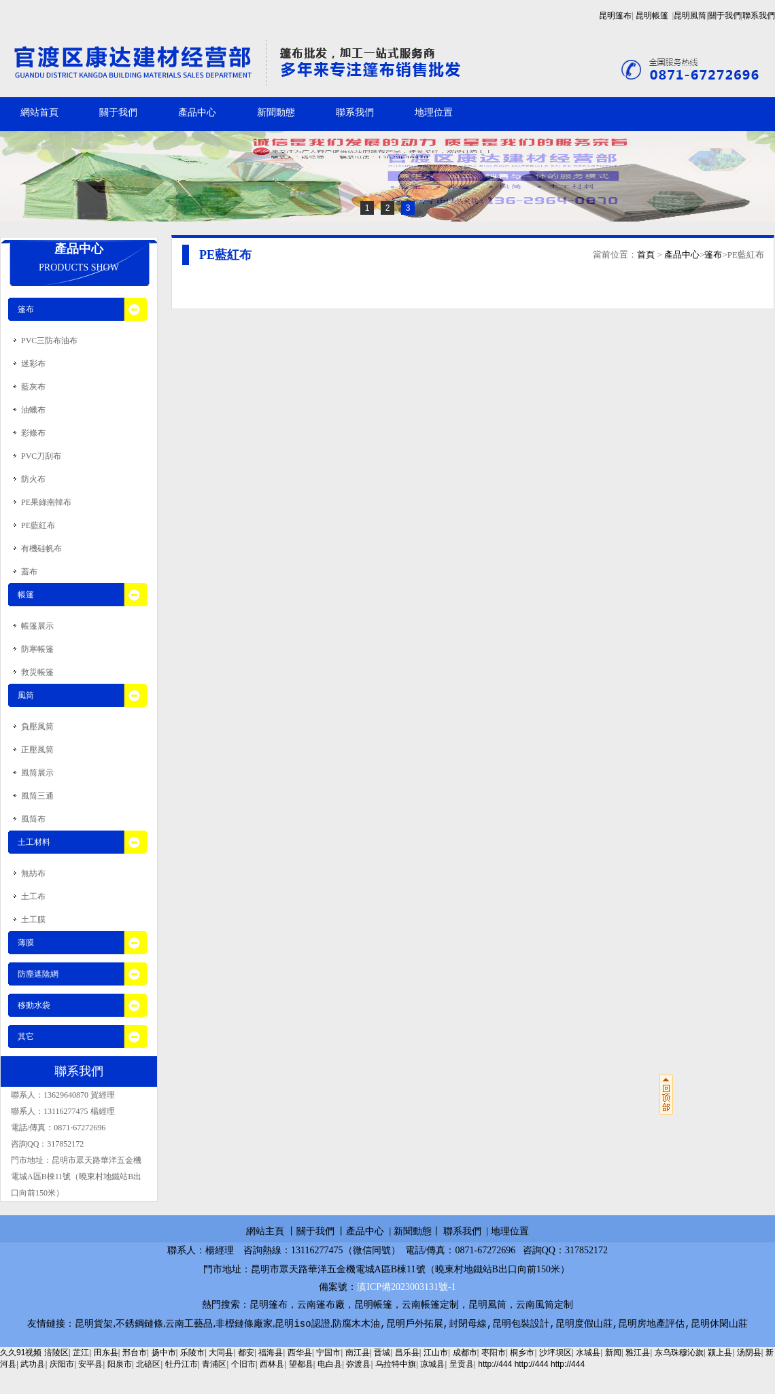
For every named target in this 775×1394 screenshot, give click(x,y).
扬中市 (164, 1353)
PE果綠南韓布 (46, 502)
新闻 (613, 1353)
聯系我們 (758, 15)
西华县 (300, 1353)
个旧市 (243, 1365)
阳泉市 (119, 1365)
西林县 (272, 1365)
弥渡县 (358, 1365)
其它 (26, 1036)
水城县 (588, 1353)
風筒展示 (37, 773)
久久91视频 (20, 1353)
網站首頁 (39, 112)
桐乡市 (522, 1353)
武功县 (32, 1365)
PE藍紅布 (38, 525)
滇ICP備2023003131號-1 (406, 1287)
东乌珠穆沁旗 (679, 1353)
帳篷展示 (37, 626)
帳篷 (26, 594)
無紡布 (33, 873)
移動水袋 (34, 1005)
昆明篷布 (615, 15)
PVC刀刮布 (41, 456)
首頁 (646, 254)
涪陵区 (56, 1353)
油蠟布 (33, 410)
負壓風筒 (37, 726)
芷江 (81, 1353)
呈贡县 (461, 1365)
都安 (246, 1353)
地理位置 (434, 112)
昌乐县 (407, 1353)
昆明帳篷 (652, 15)
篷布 (713, 254)
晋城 (382, 1353)
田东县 (106, 1353)
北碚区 (148, 1365)
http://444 (495, 1365)
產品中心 (197, 112)
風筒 (26, 695)
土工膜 (33, 919)
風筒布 (33, 819)
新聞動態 (276, 112)
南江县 (357, 1353)
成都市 (465, 1353)
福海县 (270, 1353)
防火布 (33, 479)
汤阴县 (749, 1353)
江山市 (436, 1353)
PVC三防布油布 (49, 340)
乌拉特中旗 (395, 1365)
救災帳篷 (37, 672)
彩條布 (33, 433)
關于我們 (724, 15)
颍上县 (720, 1353)
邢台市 (134, 1353)
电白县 (329, 1365)
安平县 (90, 1365)
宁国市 (328, 1353)
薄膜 (26, 942)
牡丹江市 (181, 1365)
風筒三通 (37, 796)
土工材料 (34, 842)
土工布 (33, 896)
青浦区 (214, 1365)
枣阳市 (493, 1353)
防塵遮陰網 (38, 974)
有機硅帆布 (41, 548)
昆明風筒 (690, 15)
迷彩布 (33, 363)
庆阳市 (62, 1365)
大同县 (221, 1353)
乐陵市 (192, 1353)
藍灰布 (33, 386)
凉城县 (432, 1365)
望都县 (301, 1365)
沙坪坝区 (555, 1353)
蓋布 (29, 571)
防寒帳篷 (37, 649)
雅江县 (637, 1353)
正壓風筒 (37, 749)
